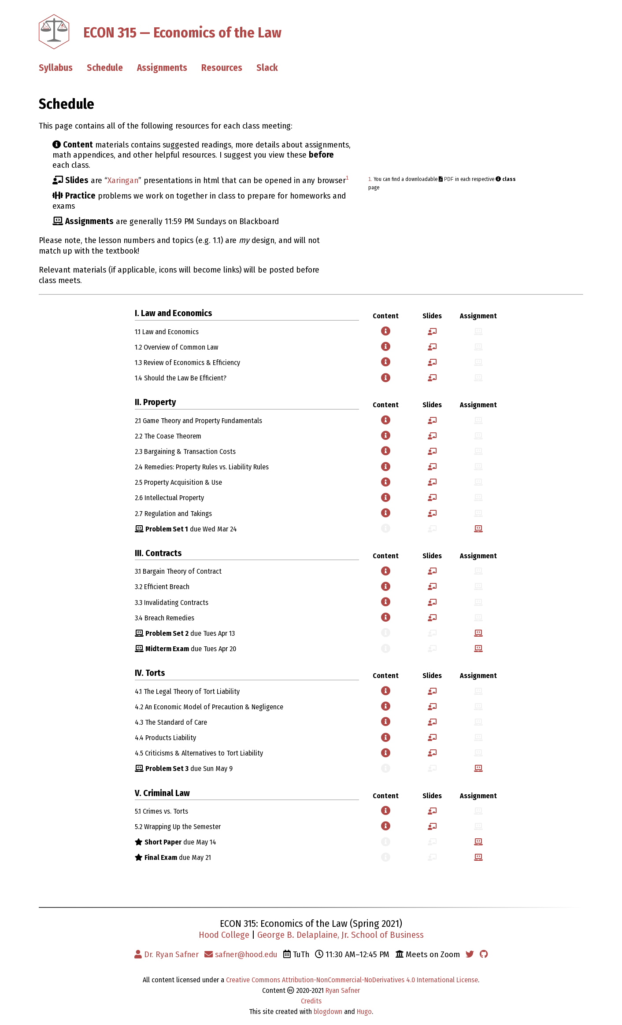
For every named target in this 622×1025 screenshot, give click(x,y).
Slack (267, 68)
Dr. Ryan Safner (166, 954)
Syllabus (56, 68)
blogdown (328, 1011)
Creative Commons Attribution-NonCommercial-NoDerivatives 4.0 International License (352, 980)
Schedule (105, 68)
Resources (221, 68)
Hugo (364, 1011)
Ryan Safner (343, 990)
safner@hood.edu (241, 954)
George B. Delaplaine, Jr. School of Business (340, 934)
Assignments (162, 68)
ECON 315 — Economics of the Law (182, 32)
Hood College (224, 934)
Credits (311, 1001)
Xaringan (122, 180)
